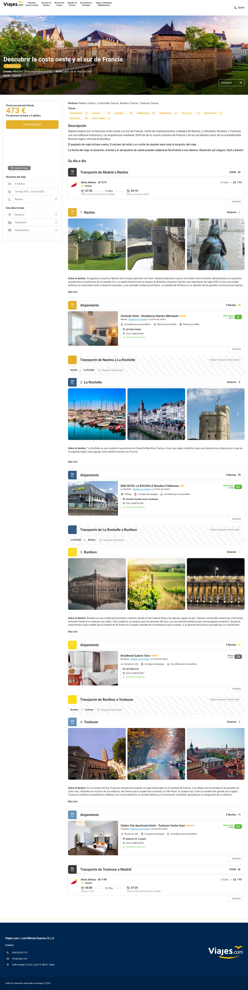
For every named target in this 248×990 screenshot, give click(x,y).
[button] (74, 244)
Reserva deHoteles (46, 4)
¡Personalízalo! (32, 124)
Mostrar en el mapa (138, 319)
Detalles (236, 201)
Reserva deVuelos (59, 4)
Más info (73, 292)
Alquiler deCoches (72, 4)
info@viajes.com (19, 958)
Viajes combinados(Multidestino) (104, 4)
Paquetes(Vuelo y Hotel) (31, 4)
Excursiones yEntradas (86, 4)
